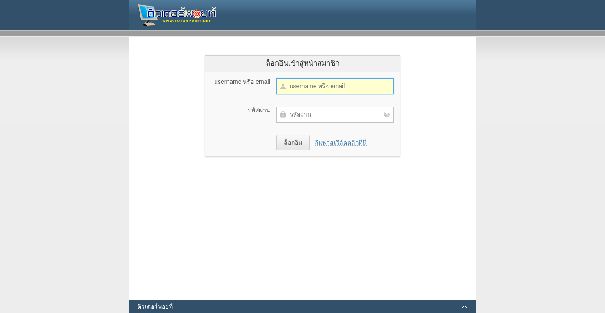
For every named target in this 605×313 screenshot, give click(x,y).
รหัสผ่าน (259, 110)
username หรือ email (242, 81)
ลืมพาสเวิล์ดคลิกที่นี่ (341, 142)
